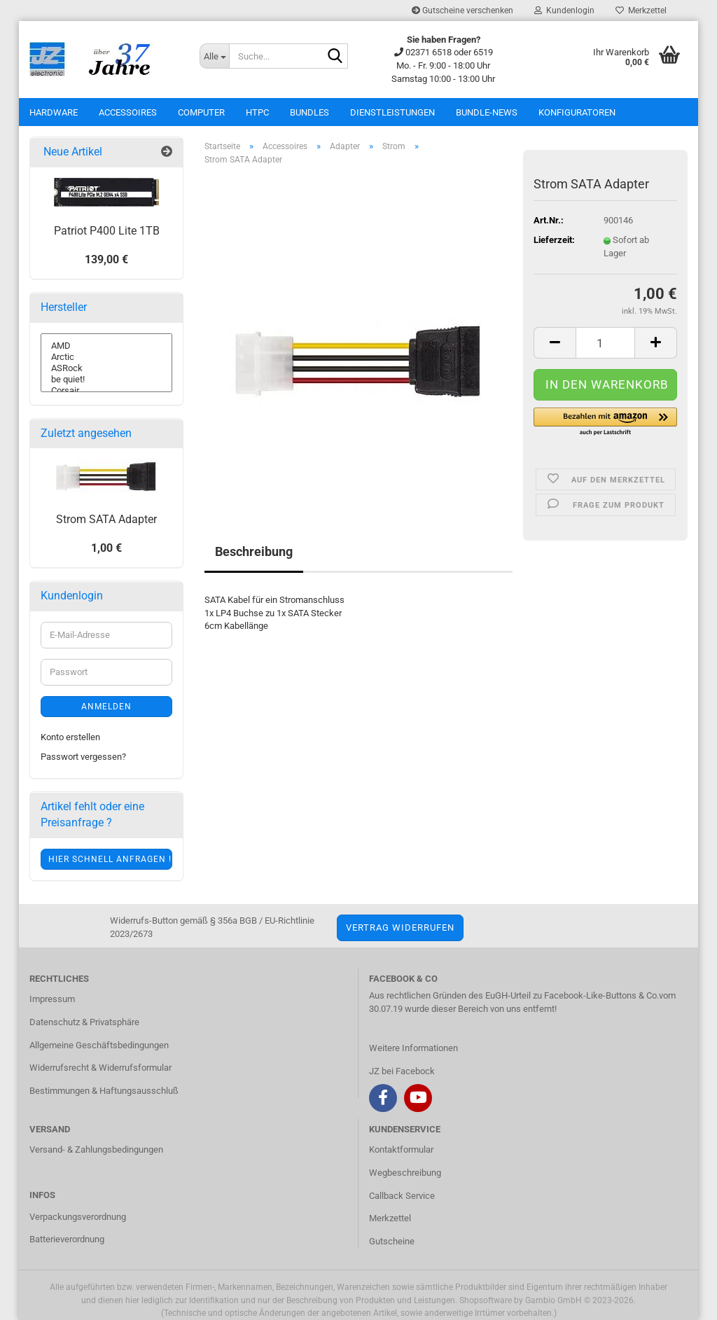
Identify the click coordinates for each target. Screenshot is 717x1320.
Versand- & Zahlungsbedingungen (96, 1149)
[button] (605, 422)
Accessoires (128, 112)
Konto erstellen (70, 737)
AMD (106, 346)
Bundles (309, 112)
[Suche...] (214, 56)
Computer (201, 112)
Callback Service (402, 1195)
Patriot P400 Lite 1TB (107, 230)
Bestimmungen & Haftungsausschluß (104, 1090)
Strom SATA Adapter (106, 519)
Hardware (53, 112)
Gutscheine (392, 1241)
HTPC (257, 112)
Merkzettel (641, 10)
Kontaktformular (401, 1149)
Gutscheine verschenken (462, 10)
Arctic (106, 357)
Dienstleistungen (392, 112)
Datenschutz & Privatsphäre (84, 1022)
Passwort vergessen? (83, 756)
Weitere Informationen (413, 1048)
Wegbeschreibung (405, 1172)
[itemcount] (605, 343)
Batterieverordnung (66, 1239)
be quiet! (106, 379)
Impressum (52, 999)
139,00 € (106, 259)
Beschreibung (254, 551)
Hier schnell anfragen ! (110, 859)
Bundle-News (486, 112)
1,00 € (106, 548)
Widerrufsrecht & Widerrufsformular (100, 1067)
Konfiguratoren (576, 112)
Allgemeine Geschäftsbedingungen (99, 1045)
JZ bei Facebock (402, 1071)
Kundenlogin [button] (564, 10)
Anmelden (106, 706)
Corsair (106, 390)
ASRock (106, 368)
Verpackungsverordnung (77, 1216)
